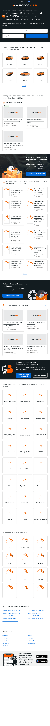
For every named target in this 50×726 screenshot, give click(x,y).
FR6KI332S (5, 638)
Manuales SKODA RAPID (8, 616)
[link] (13, 116)
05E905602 (5, 635)
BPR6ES (30, 635)
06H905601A (31, 643)
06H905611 (5, 646)
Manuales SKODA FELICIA (34, 613)
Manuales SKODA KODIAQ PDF (10, 621)
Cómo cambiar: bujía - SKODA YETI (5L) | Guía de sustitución (39, 263)
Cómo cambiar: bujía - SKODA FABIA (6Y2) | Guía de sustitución (16, 203)
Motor (19, 10)
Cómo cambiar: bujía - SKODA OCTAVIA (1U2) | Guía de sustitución (40, 190)
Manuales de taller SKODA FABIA (36, 610)
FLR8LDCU (30, 638)
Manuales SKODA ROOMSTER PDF (11, 618)
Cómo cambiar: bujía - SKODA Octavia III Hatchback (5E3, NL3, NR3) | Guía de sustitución (16, 234)
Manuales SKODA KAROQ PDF (35, 618)
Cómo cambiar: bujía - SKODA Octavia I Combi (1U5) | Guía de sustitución (40, 249)
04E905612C (5, 643)
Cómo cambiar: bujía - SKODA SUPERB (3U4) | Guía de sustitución (39, 232)
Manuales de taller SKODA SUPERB (11, 613)
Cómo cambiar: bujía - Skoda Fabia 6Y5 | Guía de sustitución (16, 263)
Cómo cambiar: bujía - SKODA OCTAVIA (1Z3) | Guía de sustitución (16, 190)
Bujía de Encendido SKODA (37, 173)
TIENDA (22, 1)
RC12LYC (4, 640)
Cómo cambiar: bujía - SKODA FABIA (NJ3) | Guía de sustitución (16, 248)
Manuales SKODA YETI (33, 616)
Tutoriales (14, 10)
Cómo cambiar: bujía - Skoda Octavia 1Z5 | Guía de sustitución (16, 217)
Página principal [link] (6, 10)
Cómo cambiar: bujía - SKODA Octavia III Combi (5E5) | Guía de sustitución (39, 204)
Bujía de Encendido (27, 10)
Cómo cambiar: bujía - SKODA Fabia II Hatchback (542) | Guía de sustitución (39, 218)
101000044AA (31, 640)
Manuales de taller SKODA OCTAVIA (11, 610)
